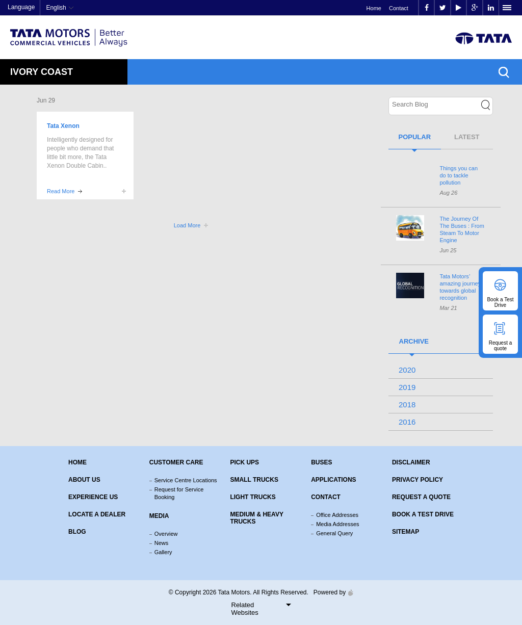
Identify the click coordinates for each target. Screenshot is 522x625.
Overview (166, 534)
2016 (407, 422)
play (458, 8)
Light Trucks (252, 497)
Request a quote (421, 497)
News (161, 543)
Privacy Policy (417, 479)
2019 (407, 387)
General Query (334, 533)
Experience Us (93, 497)
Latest (467, 137)
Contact (398, 8)
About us (84, 479)
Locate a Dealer (96, 514)
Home (374, 8)
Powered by (330, 592)
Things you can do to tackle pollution (458, 175)
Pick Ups (244, 462)
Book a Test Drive (423, 514)
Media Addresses (337, 524)
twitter (442, 8)
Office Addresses (337, 515)
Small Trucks (254, 479)
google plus (475, 8)
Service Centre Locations (185, 480)
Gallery (163, 552)
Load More (187, 225)
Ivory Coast (41, 72)
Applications (333, 479)
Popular (414, 137)
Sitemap (405, 531)
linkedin (491, 8)
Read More (60, 191)
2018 (407, 404)
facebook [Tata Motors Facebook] (427, 8)
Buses (321, 462)
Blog (77, 531)
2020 (407, 370)
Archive (414, 341)
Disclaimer (411, 462)
